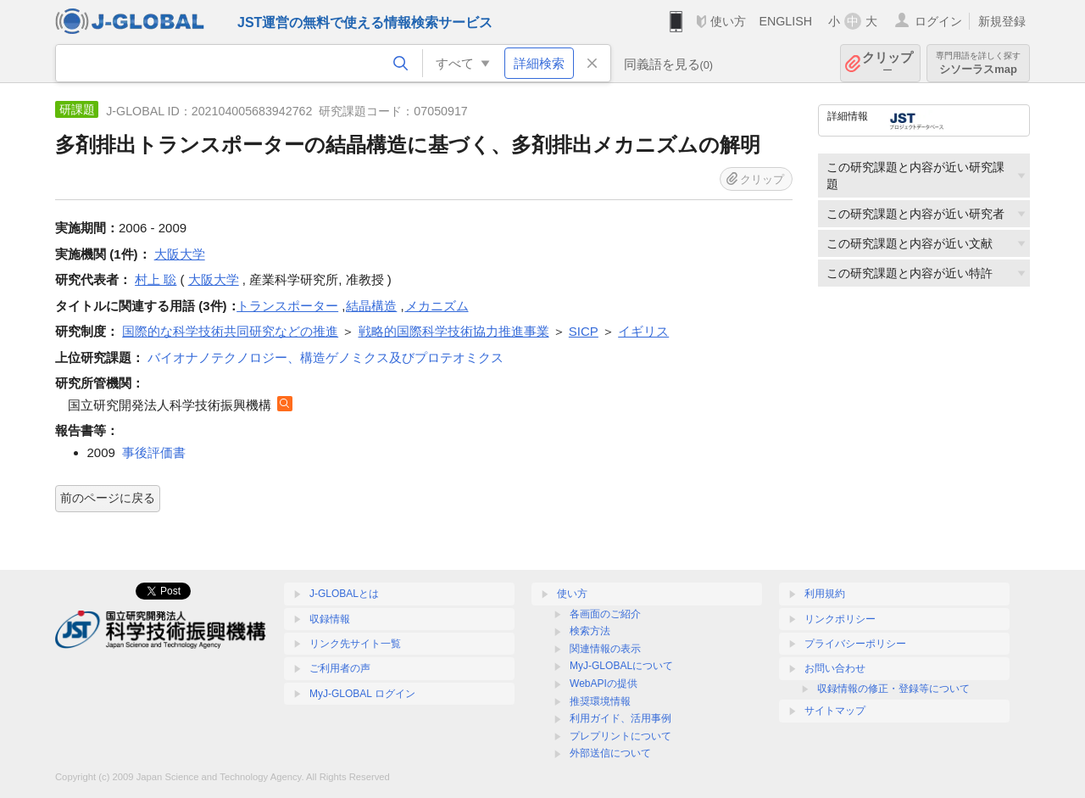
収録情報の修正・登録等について (893, 689)
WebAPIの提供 (603, 683)
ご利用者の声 (339, 668)
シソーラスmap (978, 63)
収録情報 (329, 619)
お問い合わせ (834, 668)
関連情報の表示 (605, 649)
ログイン (938, 21)
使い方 (728, 21)
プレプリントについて (620, 736)
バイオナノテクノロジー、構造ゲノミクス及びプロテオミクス (325, 357)
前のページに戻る (107, 498)
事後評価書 (154, 452)
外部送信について (610, 753)
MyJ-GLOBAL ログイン (362, 694)
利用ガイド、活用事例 (620, 718)
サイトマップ (834, 711)
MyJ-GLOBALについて (621, 666)
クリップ (887, 63)
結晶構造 (371, 306)
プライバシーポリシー (855, 644)
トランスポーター (287, 306)
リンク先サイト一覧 (355, 644)
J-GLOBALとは (344, 594)
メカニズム (437, 306)
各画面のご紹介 (605, 614)
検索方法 (590, 631)
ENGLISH (785, 21)
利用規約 (824, 594)
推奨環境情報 (600, 701)
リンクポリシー (840, 619)
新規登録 (1002, 21)
